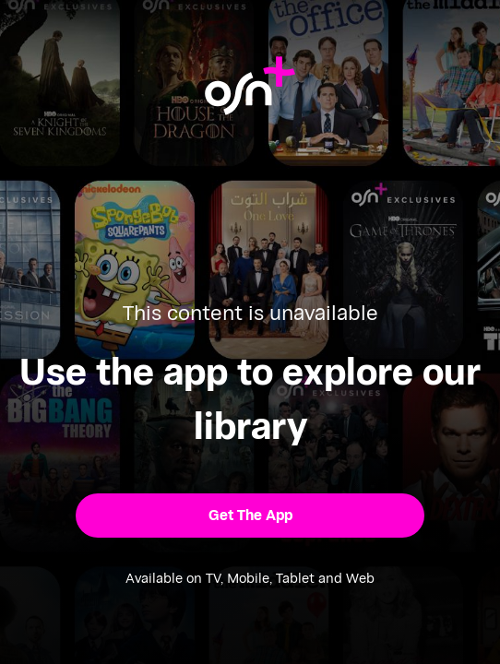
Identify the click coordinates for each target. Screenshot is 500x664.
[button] (249, 515)
